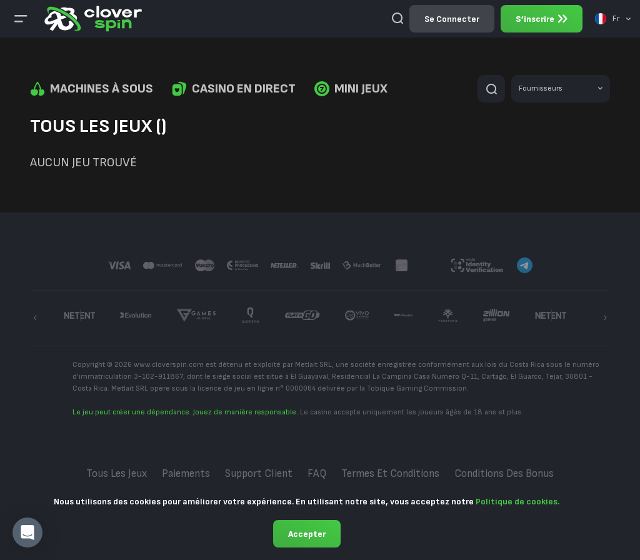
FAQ (317, 474)
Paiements (186, 474)
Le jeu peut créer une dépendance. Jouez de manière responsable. (185, 412)
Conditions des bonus (504, 474)
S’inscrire (542, 19)
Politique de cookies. (517, 501)
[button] (27, 533)
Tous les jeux (116, 474)
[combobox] (613, 19)
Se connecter (451, 19)
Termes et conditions (390, 474)
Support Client (258, 474)
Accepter (307, 534)
